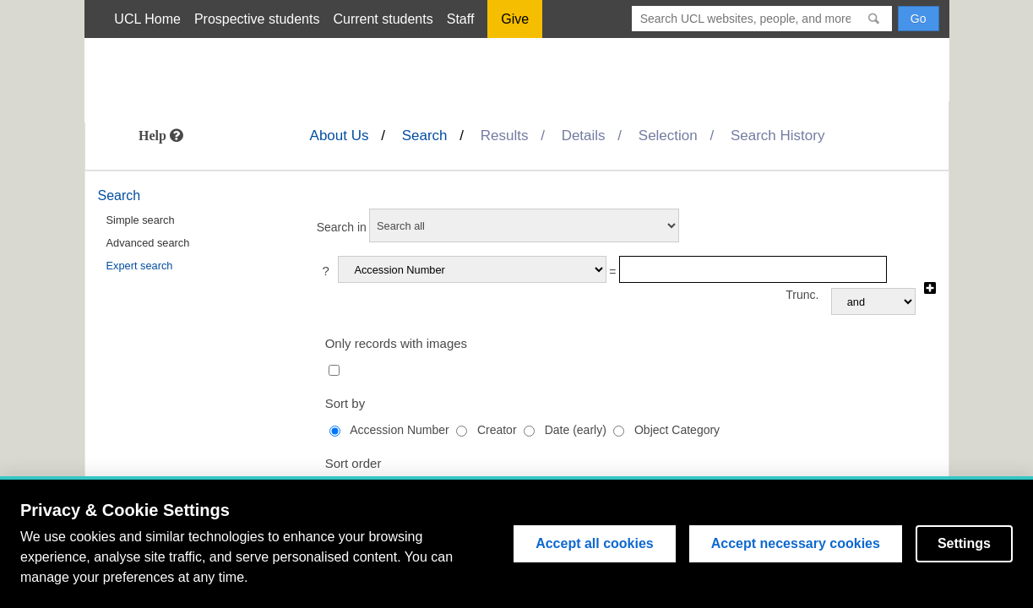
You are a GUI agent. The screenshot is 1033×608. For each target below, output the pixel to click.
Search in (342, 227)
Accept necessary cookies (795, 543)
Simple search (140, 220)
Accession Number (399, 430)
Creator (497, 430)
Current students (382, 19)
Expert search (139, 265)
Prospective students (257, 19)
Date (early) (575, 430)
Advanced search (148, 242)
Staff (461, 19)
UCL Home (147, 19)
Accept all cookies (595, 543)
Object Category (677, 430)
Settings (964, 543)
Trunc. (802, 294)
